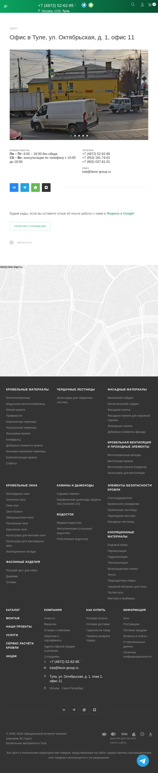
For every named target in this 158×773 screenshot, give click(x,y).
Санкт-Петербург (73, 688)
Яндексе (113, 213)
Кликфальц (13, 439)
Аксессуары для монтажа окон (26, 535)
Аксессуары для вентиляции (126, 472)
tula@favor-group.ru (96, 171)
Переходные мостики (121, 515)
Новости (49, 618)
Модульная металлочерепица (25, 403)
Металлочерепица (18, 397)
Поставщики (131, 624)
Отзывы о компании (57, 630)
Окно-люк (12, 505)
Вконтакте (14, 187)
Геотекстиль (115, 592)
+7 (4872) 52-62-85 (56, 5)
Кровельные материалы (27, 389)
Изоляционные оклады (21, 551)
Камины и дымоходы (75, 485)
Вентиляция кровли (120, 461)
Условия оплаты (96, 618)
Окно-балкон (14, 511)
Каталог (13, 610)
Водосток (65, 514)
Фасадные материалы (127, 389)
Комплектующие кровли (21, 457)
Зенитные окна (15, 499)
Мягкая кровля (15, 409)
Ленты (112, 574)
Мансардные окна (17, 493)
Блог (126, 618)
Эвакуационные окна (19, 517)
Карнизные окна (16, 529)
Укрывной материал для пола (127, 586)
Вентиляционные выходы (124, 455)
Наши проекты (19, 626)
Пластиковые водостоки (72, 539)
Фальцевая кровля (18, 433)
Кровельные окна (21, 485)
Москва (47, 11)
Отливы (11, 582)
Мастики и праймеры (121, 598)
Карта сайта (118, 743)
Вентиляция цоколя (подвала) (127, 467)
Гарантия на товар (98, 630)
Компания (53, 610)
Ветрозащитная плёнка (123, 568)
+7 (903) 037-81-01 (96, 161)
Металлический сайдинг (123, 403)
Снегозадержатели (120, 498)
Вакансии (50, 624)
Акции (11, 656)
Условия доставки (98, 624)
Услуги (12, 635)
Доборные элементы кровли (24, 445)
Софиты (11, 463)
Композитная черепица (21, 421)
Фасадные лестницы (121, 521)
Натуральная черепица (21, 427)
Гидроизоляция (117, 556)
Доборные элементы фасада (126, 431)
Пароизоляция (117, 551)
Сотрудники (51, 656)
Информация (134, 610)
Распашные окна (17, 523)
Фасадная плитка (119, 409)
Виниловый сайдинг (121, 397)
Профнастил (14, 415)
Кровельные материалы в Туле (26, 743)
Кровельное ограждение (123, 503)
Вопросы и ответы (135, 636)
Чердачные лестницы (76, 389)
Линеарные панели (120, 426)
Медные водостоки (69, 522)
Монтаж (13, 618)
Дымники (12, 576)
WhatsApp (35, 187)
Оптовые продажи (135, 630)
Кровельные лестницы (122, 510)
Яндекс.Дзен (46, 187)
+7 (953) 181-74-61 (96, 157)
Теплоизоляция (118, 562)
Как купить (96, 610)
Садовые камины (68, 493)
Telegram (24, 187)
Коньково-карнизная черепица (26, 451)
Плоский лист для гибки (21, 570)
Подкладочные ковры (122, 580)
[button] (71, 135)
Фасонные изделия (23, 561)
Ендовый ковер (117, 544)
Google (128, 213)
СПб (57, 11)
